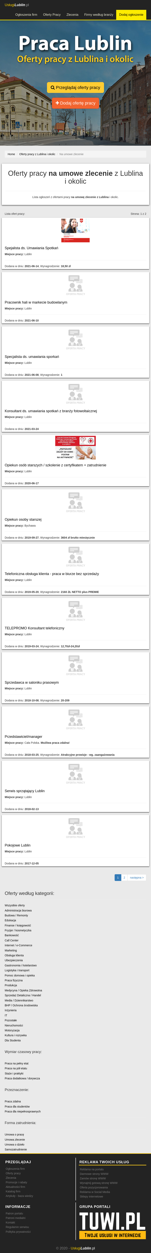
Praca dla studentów (17, 1106)
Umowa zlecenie (15, 1139)
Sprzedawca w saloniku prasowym (32, 682)
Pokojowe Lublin (17, 845)
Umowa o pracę (14, 1134)
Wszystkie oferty (15, 905)
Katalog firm (13, 1191)
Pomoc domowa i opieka (20, 975)
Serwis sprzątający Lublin (25, 791)
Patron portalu (14, 1213)
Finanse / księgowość (18, 925)
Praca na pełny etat (17, 1063)
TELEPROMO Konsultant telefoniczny (34, 628)
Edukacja (10, 920)
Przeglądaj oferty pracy (75, 87)
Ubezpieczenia (14, 960)
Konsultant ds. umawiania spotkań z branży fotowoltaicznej (51, 411)
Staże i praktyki (14, 1073)
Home (11, 154)
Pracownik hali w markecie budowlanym (36, 302)
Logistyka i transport (17, 970)
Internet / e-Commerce (18, 945)
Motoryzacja (12, 1030)
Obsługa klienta (14, 955)
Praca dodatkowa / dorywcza (22, 1078)
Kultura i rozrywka (16, 1035)
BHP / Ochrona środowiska (21, 1005)
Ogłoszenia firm (26, 14)
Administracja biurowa (18, 910)
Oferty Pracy (52, 14)
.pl (17, 5)
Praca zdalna (13, 1101)
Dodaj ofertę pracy (76, 103)
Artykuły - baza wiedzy (19, 1195)
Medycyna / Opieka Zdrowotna (23, 990)
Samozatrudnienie (16, 1149)
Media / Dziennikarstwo (19, 1000)
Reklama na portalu (92, 1169)
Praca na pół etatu (16, 1068)
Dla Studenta (13, 1040)
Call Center (11, 940)
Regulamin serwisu (17, 1227)
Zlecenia (72, 14)
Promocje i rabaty (16, 1182)
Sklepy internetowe (91, 1196)
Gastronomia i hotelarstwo (21, 965)
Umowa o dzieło (14, 1144)
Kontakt (10, 1222)
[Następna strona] (136, 877)
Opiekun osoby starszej (23, 519)
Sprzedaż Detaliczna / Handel (23, 995)
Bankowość (12, 935)
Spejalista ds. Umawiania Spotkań (31, 248)
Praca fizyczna (14, 980)
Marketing (11, 950)
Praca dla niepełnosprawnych (23, 1111)
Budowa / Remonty (16, 915)
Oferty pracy (13, 1173)
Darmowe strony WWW (94, 1173)
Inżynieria (11, 1010)
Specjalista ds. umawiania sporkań (32, 357)
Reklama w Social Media (95, 1192)
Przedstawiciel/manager (23, 737)
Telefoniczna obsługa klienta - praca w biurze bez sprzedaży (52, 574)
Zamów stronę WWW (93, 1178)
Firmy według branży (98, 14)
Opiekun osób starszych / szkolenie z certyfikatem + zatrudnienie (55, 465)
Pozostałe (11, 1020)
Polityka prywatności (18, 1231)
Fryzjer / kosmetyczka (18, 930)
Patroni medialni (15, 1218)
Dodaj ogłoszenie (131, 14)
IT (6, 1015)
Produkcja (11, 985)
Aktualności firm (15, 1186)
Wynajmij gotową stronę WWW (99, 1182)
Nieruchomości (14, 1025)
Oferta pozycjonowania (94, 1187)
